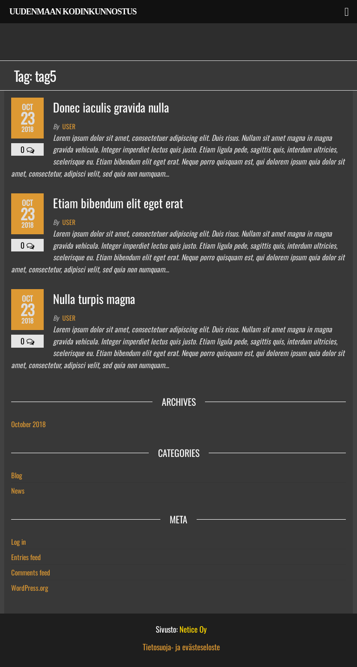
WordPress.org (29, 587)
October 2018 (28, 424)
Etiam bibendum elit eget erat (118, 203)
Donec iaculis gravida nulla (111, 107)
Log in (18, 541)
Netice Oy (193, 629)
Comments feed (30, 572)
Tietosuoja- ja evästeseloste (181, 647)
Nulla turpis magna (94, 299)
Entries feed (26, 557)
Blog (16, 475)
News (18, 490)
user (68, 126)
